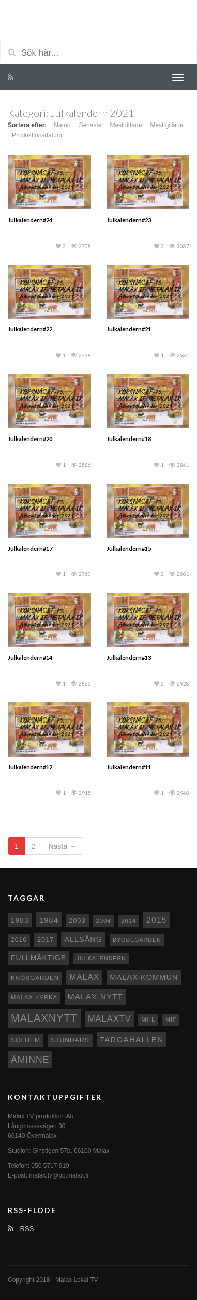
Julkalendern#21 (129, 329)
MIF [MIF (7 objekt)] (170, 1019)
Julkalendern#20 (30, 438)
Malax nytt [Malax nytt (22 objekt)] (95, 996)
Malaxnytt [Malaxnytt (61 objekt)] (44, 1018)
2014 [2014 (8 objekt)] (128, 921)
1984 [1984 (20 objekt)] (49, 920)
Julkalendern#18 (129, 438)
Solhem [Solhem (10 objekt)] (25, 1040)
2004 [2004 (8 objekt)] (103, 921)
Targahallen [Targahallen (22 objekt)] (131, 1039)
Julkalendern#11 (129, 767)
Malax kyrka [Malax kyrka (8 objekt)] (34, 997)
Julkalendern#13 (129, 657)
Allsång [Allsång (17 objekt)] (83, 939)
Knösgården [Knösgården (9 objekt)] (35, 977)
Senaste (90, 125)
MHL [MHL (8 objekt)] (148, 1019)
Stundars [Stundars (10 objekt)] (70, 1040)
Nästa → (63, 846)
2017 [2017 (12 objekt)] (45, 939)
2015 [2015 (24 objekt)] (156, 920)
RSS (21, 1229)
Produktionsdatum (37, 135)
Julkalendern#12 (30, 767)
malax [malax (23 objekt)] (84, 977)
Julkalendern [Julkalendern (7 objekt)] (101, 958)
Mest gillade (166, 125)
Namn (62, 125)
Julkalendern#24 (30, 220)
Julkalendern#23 (129, 220)
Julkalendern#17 (30, 548)
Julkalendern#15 (129, 548)
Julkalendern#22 (30, 329)
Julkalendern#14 (30, 657)
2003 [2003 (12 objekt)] (77, 920)
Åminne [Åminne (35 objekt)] (30, 1060)
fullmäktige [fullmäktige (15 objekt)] (38, 958)
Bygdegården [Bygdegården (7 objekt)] (137, 940)
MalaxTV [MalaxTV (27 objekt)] (109, 1018)
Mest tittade (126, 125)
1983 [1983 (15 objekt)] (20, 920)
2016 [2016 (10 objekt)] (19, 939)
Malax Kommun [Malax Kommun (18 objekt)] (144, 977)
